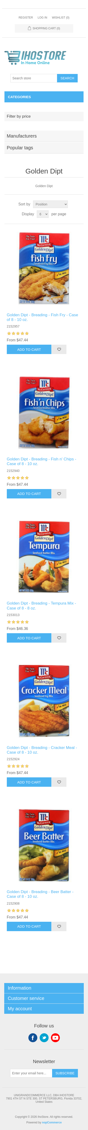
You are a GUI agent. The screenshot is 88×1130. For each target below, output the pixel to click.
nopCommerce (52, 1122)
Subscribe (65, 1073)
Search (67, 78)
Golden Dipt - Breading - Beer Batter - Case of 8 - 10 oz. (40, 894)
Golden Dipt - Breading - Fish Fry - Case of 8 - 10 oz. (42, 317)
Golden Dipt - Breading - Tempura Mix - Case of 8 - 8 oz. (41, 605)
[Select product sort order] (50, 204)
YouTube (55, 1037)
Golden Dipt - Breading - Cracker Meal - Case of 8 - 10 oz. (42, 750)
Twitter (44, 1037)
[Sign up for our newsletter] (31, 1073)
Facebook (32, 1037)
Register (26, 17)
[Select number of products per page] (43, 214)
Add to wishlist (58, 349)
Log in (42, 17)
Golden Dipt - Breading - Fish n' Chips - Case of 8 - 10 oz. (41, 461)
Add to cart (29, 349)
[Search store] (33, 78)
